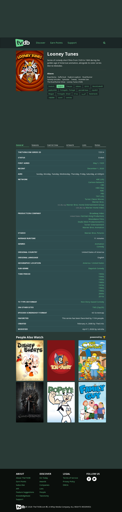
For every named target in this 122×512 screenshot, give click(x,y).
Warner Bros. (98, 202)
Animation (99, 244)
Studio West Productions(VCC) (91, 222)
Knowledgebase (23, 495)
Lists (42, 488)
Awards (43, 481)
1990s (101, 290)
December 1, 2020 (95, 168)
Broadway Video (97, 213)
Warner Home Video (95, 207)
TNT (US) (100, 196)
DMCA (65, 485)
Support (72, 42)
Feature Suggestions (25, 492)
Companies (44, 485)
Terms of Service (70, 478)
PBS (102, 193)
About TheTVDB (23, 478)
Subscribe (20, 485)
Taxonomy (44, 495)
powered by (98, 337)
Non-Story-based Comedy (92, 302)
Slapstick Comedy (96, 268)
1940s (101, 276)
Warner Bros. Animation (93, 227)
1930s (101, 274)
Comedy (100, 246)
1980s (101, 288)
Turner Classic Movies (94, 199)
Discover (40, 42)
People (43, 492)
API (17, 488)
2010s (101, 296)
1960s (101, 282)
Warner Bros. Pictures (94, 233)
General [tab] (19, 145)
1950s (101, 279)
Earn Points (56, 42)
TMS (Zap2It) (98, 307)
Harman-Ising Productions (92, 216)
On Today (44, 478)
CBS (102, 185)
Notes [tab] (97, 145)
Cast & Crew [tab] (52, 145)
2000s (101, 293)
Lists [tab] (84, 145)
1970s (101, 285)
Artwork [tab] (70, 145)
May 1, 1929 (98, 163)
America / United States (93, 263)
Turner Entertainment (94, 224)
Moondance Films (96, 219)
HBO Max (100, 188)
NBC (102, 190)
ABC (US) (100, 179)
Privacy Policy (69, 481)
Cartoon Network (96, 182)
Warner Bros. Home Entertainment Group (85, 204)
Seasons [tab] (35, 145)
